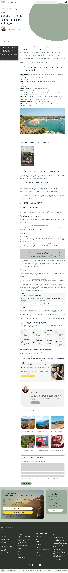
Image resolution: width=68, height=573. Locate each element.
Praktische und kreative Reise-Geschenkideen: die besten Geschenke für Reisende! (57, 450)
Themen (32, 2)
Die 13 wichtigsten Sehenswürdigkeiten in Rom (59, 561)
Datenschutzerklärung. (24, 481)
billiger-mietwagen (36, 279)
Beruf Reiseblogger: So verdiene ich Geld (6, 554)
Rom (37, 555)
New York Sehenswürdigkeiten (42, 550)
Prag (37, 553)
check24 (53, 298)
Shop (60, 2)
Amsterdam (38, 537)
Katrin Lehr (11, 28)
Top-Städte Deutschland (23, 559)
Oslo (37, 552)
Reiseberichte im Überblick (7, 53)
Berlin (37, 541)
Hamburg (38, 544)
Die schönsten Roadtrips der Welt (24, 555)
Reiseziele (25, 2)
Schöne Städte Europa (23, 557)
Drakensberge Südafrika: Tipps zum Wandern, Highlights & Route (60, 546)
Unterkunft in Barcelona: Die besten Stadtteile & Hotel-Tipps (59, 558)
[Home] (1, 8)
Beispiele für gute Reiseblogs (7, 556)
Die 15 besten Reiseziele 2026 (24, 540)
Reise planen (38, 2)
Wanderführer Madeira (26, 229)
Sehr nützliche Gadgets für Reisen (24, 538)
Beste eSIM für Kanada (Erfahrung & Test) (58, 539)
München (38, 549)
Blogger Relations (5, 542)
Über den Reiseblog (5, 536)
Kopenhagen (38, 545)
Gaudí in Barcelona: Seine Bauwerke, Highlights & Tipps (59, 542)
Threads (44, 358)
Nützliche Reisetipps (6, 57)
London (37, 547)
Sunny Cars (43, 279)
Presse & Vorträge (5, 540)
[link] (4, 2)
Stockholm (38, 557)
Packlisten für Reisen (22, 536)
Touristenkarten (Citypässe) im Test (25, 552)
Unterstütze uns (55, 511)
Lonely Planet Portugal (56, 227)
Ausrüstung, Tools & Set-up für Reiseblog (7, 551)
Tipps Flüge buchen (22, 545)
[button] (2, 570)
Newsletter (61, 358)
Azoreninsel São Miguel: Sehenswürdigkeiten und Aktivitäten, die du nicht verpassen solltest (42, 431)
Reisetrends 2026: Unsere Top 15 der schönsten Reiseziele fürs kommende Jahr (27, 450)
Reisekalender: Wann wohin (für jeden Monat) (24, 542)
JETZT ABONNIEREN (18, 513)
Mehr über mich (35, 402)
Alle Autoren (3, 544)
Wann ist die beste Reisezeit (7, 56)
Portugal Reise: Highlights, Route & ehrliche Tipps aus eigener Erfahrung (15, 9)
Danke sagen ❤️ (28, 376)
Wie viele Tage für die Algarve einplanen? (9, 54)
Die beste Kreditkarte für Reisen (23, 549)
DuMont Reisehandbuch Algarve (41, 225)
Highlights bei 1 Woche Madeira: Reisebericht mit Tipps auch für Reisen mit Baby (27, 431)
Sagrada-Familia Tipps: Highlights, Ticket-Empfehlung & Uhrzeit (60, 554)
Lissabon (29, 247)
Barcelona (38, 539)
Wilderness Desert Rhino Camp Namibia (60, 536)
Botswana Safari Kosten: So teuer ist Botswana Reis (59, 550)
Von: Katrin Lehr (3, 41)
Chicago (37, 542)
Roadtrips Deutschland (23, 546)
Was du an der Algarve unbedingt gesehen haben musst (8, 51)
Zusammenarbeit (5, 539)
